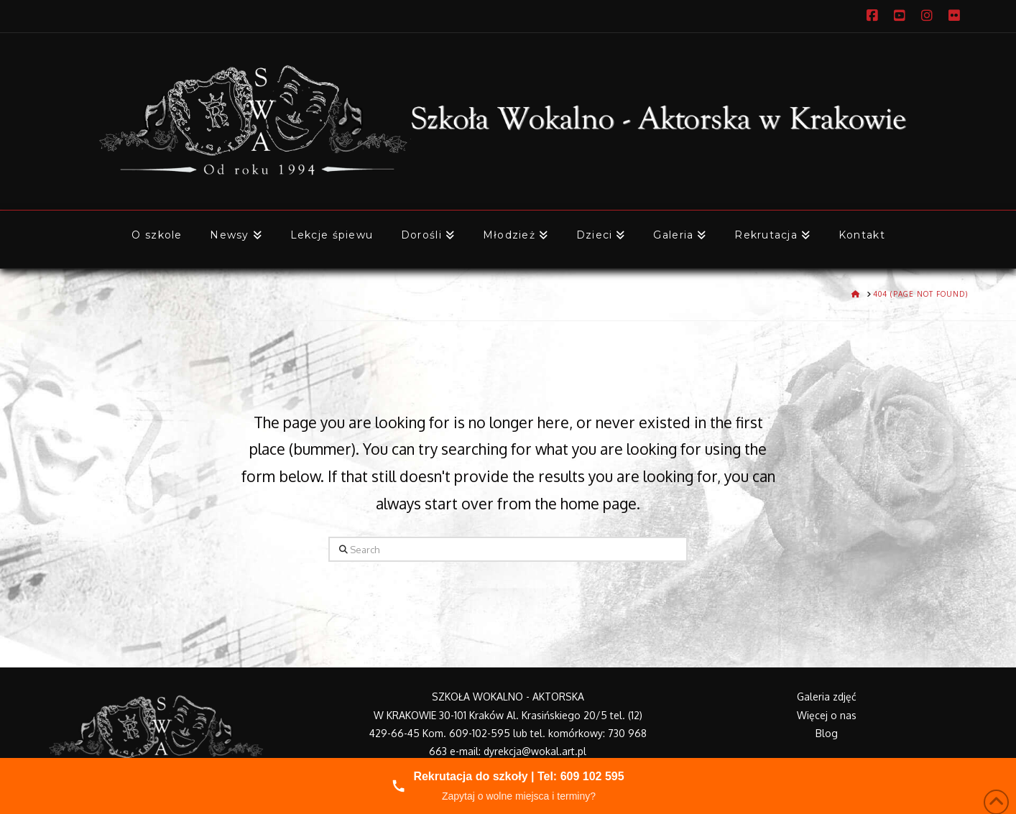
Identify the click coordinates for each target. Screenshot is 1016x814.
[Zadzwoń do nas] (508, 786)
